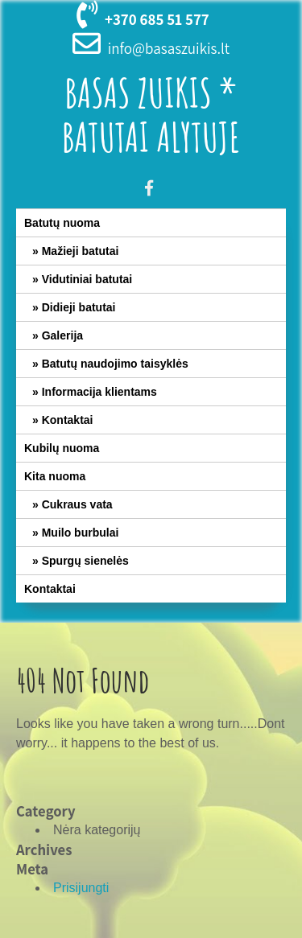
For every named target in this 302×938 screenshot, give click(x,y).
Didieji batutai (79, 307)
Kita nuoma (54, 476)
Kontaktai (67, 419)
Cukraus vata (77, 504)
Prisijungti (81, 888)
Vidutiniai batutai (87, 279)
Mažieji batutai (80, 251)
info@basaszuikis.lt (169, 48)
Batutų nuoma (62, 222)
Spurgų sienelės (85, 560)
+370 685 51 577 (157, 19)
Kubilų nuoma (61, 448)
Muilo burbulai (80, 532)
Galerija (62, 335)
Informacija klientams (99, 391)
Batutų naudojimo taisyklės (115, 363)
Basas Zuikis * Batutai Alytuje (151, 114)
